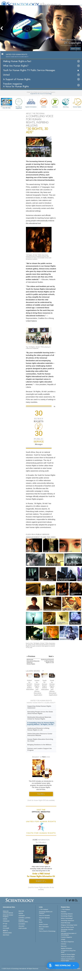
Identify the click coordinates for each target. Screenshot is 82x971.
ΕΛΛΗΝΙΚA (22, 924)
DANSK (5, 919)
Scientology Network (67, 914)
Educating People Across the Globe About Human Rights (40, 712)
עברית (5, 923)
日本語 (5, 926)
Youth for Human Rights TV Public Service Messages (29, 70)
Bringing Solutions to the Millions (39, 744)
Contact (41, 929)
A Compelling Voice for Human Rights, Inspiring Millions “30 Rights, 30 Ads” (41, 723)
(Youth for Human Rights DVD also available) (41, 800)
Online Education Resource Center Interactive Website (39, 734)
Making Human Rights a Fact (17, 61)
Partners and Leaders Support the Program (39, 749)
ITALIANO (21, 926)
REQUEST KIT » (41, 881)
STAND (63, 939)
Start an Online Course (67, 927)
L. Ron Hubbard (43, 909)
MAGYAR (21, 911)
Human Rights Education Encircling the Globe (40, 740)
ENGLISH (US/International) (8, 911)
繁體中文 (5, 930)
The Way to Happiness (19, 103)
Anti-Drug (66, 103)
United (6, 74)
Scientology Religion (67, 916)
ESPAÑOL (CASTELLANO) (23, 920)
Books (41, 922)
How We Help (6, 108)
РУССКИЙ (6, 928)
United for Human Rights (68, 954)
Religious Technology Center (69, 925)
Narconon (54, 103)
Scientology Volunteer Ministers (67, 930)
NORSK (21, 913)
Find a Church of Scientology (47, 931)
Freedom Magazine (66, 937)
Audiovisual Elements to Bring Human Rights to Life (38, 729)
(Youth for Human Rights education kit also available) (41, 888)
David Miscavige (65, 922)
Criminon (43, 103)
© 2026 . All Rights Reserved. (20, 968)
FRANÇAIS (6, 921)
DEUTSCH (6, 935)
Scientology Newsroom (67, 920)
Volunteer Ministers (44, 917)
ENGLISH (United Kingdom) (8, 915)
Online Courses (43, 924)
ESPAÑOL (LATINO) (24, 917)
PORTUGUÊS (23, 928)
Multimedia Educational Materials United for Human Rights (39, 718)
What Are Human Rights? (15, 65)
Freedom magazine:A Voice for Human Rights (16, 85)
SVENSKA (22, 915)
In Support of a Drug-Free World (68, 951)
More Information (44, 926)
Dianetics (63, 911)
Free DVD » (41, 794)
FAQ (40, 920)
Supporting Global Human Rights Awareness (39, 707)
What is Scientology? (67, 918)
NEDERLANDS (7, 932)
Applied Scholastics (31, 103)
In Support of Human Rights (16, 79)
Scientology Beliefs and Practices (45, 912)
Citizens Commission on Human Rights (68, 959)
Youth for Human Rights (67, 956)
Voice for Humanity (44, 915)
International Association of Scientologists (68, 934)
